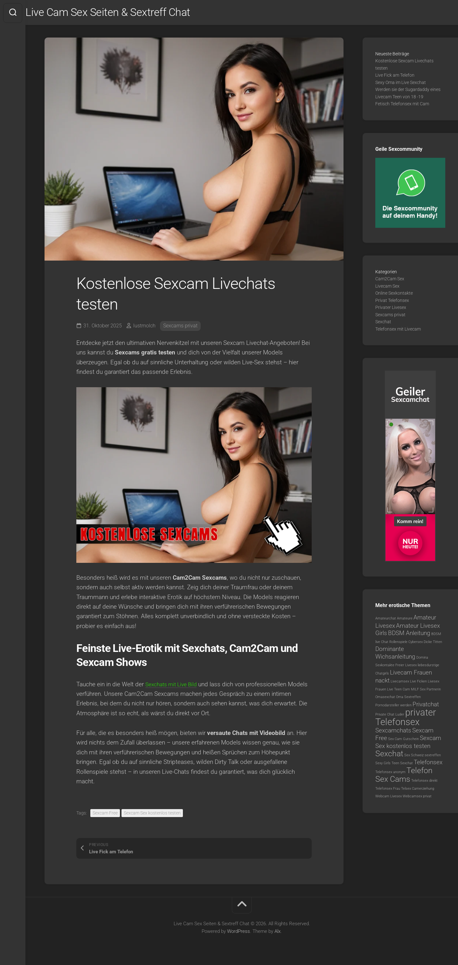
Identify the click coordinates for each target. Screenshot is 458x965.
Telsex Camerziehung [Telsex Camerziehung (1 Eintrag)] (417, 790)
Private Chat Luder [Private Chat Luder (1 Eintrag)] (389, 716)
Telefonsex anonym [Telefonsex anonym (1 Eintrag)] (390, 773)
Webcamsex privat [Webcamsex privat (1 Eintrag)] (417, 798)
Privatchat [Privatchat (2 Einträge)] (426, 705)
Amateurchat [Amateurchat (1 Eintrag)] (385, 620)
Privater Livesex (390, 308)
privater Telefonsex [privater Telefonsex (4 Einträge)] (405, 719)
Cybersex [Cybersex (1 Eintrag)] (415, 643)
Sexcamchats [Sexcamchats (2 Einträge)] (393, 732)
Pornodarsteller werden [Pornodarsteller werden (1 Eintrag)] (393, 706)
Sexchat (383, 323)
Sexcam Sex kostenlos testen (152, 814)
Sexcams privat (180, 327)
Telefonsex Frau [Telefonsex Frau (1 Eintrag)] (387, 790)
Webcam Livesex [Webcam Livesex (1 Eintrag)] (388, 798)
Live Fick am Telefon (394, 76)
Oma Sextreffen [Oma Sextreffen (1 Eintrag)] (408, 698)
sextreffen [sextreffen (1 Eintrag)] (433, 756)
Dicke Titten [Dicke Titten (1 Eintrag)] (433, 643)
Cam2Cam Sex (389, 280)
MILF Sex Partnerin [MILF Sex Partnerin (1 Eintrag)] (426, 691)
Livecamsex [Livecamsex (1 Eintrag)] (400, 683)
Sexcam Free (105, 814)
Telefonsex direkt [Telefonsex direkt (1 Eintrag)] (424, 782)
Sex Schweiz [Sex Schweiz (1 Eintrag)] (414, 756)
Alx (277, 932)
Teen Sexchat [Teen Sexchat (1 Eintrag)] (402, 765)
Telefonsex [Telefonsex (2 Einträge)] (428, 763)
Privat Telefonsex (392, 301)
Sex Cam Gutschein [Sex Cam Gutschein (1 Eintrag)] (403, 740)
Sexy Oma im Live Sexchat (400, 83)
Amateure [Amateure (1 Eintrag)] (405, 620)
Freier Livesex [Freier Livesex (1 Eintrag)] (406, 667)
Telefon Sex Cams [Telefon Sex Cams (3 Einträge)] (404, 776)
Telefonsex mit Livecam (398, 330)
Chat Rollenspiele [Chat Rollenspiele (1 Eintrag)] (394, 643)
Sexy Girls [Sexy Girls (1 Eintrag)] (383, 765)
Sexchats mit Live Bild (174, 685)
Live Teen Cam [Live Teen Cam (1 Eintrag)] (398, 691)
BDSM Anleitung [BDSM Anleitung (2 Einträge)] (409, 634)
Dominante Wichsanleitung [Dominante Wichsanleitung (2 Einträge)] (395, 654)
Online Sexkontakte (394, 294)
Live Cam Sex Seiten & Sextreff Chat (126, 13)
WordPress (238, 932)
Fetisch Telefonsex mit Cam (402, 105)
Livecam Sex (387, 287)
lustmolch (144, 327)
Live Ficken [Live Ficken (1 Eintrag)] (418, 683)
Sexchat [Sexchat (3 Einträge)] (389, 754)
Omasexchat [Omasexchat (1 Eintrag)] (385, 698)
